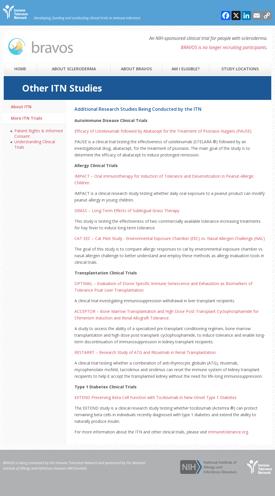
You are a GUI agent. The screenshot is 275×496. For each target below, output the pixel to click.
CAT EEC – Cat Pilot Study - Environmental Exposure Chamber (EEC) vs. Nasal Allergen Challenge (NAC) (169, 238)
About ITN (21, 106)
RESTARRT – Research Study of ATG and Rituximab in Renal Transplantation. (145, 352)
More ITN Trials (26, 118)
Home (20, 68)
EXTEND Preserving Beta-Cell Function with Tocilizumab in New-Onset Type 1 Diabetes (155, 397)
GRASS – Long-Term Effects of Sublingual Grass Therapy (126, 210)
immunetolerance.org (228, 432)
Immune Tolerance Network (76, 462)
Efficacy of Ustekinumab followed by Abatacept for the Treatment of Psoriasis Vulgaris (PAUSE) (163, 131)
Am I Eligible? (186, 68)
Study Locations (240, 68)
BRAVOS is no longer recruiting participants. (224, 47)
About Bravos (136, 68)
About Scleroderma (74, 68)
